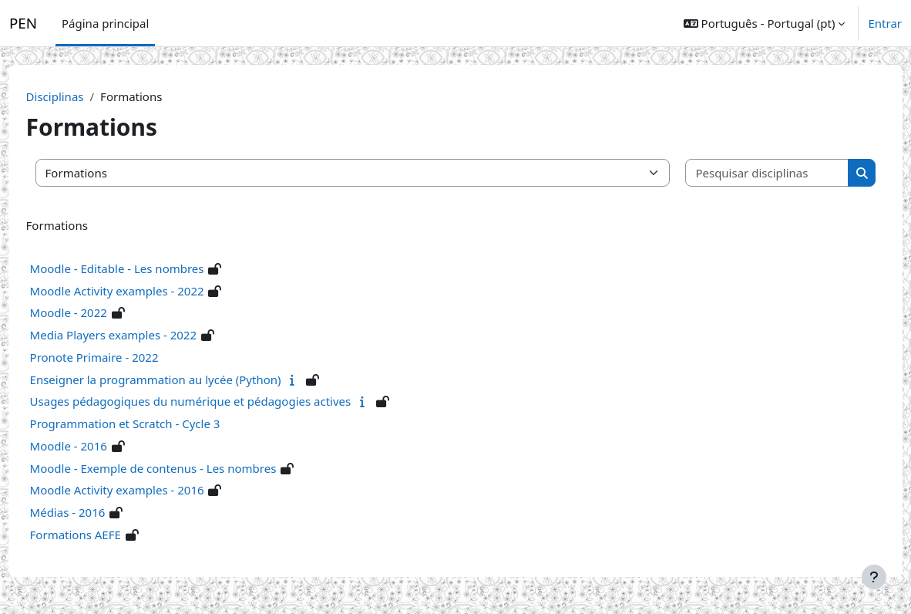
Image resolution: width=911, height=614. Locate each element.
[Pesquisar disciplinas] (745, 173)
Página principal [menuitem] (105, 23)
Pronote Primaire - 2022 (123, 357)
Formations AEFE (104, 534)
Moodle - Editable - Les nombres (146, 268)
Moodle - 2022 (97, 312)
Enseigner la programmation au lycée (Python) (184, 379)
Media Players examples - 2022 (142, 334)
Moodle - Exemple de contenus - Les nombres (182, 468)
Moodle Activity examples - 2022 (146, 291)
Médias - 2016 (96, 512)
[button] (765, 23)
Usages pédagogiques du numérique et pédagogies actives (219, 401)
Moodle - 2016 (97, 446)
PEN (23, 23)
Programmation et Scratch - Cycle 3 (154, 423)
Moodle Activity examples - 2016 (146, 490)
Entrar (885, 23)
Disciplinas (84, 96)
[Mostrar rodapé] (874, 577)
